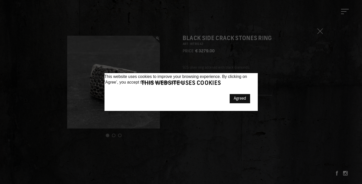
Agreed (240, 99)
